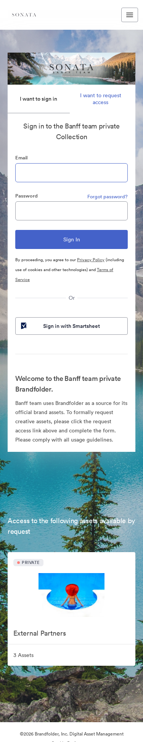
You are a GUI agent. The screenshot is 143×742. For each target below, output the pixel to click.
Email (21, 157)
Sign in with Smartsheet (59, 326)
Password (26, 196)
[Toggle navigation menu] (129, 15)
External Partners (39, 633)
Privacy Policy (90, 260)
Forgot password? (107, 196)
